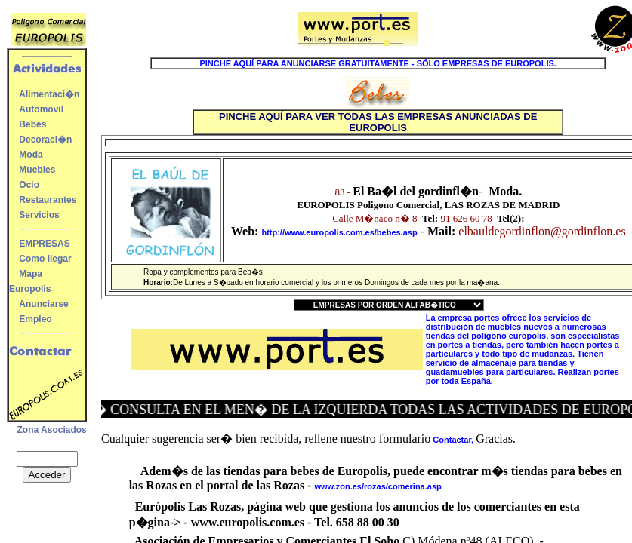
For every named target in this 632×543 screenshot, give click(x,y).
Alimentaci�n (49, 94)
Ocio (29, 184)
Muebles (37, 169)
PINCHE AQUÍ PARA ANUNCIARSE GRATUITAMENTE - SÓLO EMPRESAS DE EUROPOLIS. (377, 63)
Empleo (35, 319)
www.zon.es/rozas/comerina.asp (377, 486)
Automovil (41, 109)
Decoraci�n (45, 139)
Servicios (39, 215)
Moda (30, 154)
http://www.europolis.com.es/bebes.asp (339, 232)
